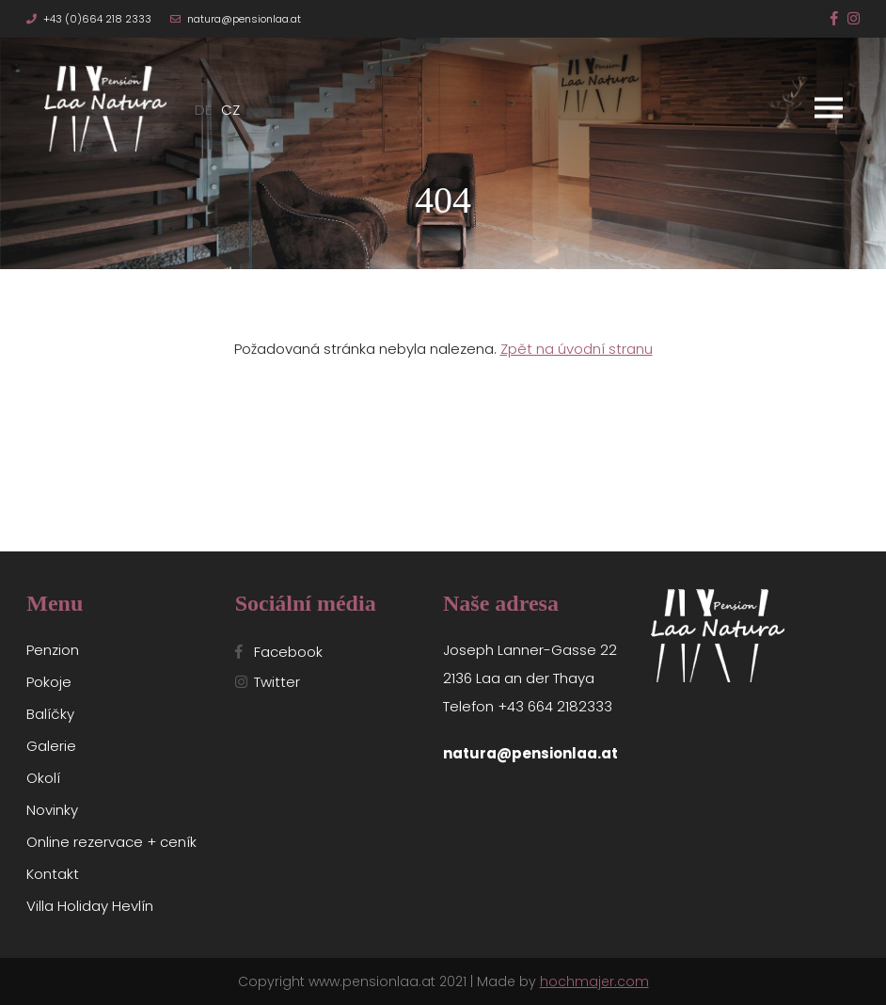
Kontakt (52, 874)
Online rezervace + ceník (111, 842)
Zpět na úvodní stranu (576, 349)
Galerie (51, 746)
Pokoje (48, 682)
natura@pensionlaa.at (244, 18)
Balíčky (50, 714)
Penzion (52, 650)
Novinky (52, 810)
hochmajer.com (594, 981)
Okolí (43, 778)
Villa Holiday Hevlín (89, 906)
